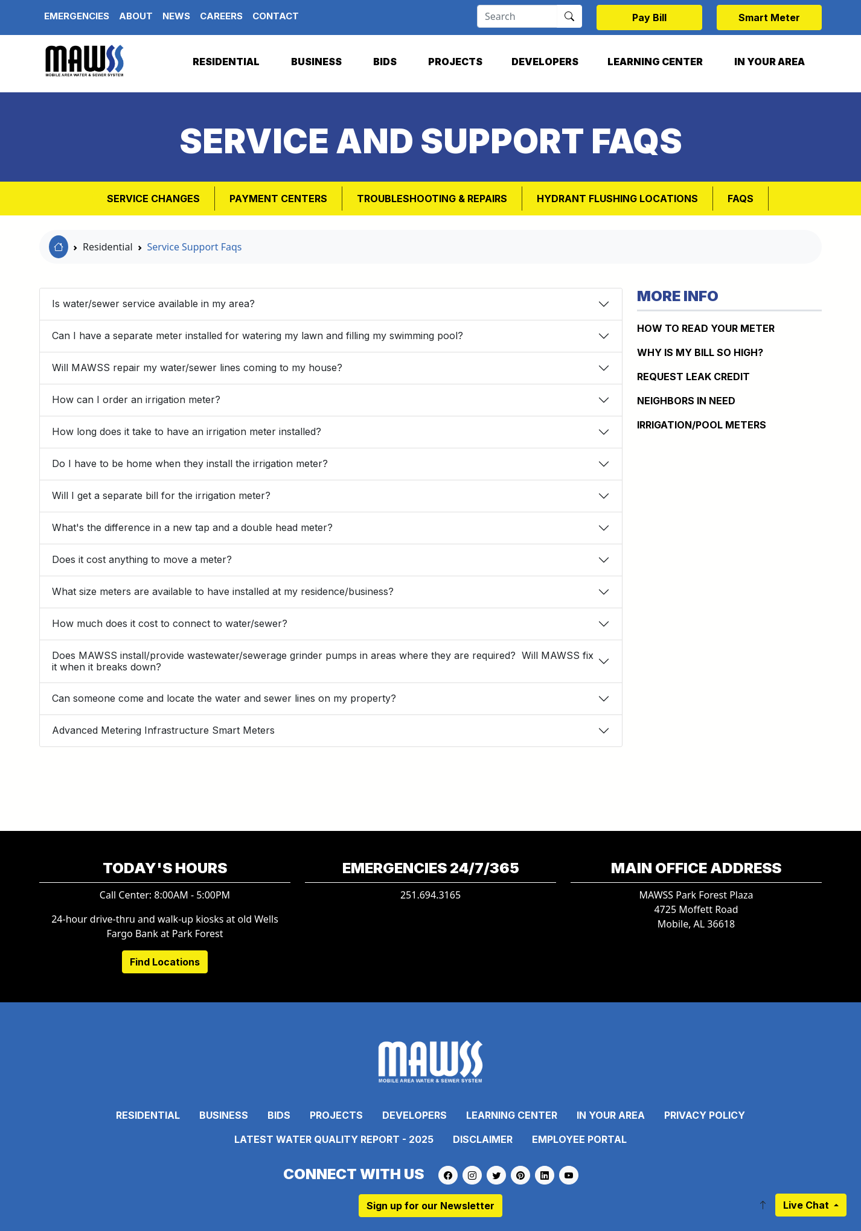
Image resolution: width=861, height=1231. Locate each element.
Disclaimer (483, 1139)
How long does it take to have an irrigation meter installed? (186, 431)
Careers (221, 16)
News (176, 16)
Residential (226, 62)
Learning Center (655, 62)
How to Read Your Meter (706, 328)
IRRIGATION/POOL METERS (701, 425)
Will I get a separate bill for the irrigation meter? (161, 495)
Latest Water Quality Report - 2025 (334, 1139)
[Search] (517, 16)
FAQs (741, 198)
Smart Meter (769, 17)
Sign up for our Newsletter (430, 1206)
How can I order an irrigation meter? (136, 399)
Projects (455, 62)
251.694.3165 (430, 895)
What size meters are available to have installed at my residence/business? (223, 591)
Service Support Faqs (194, 246)
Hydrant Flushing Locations (617, 198)
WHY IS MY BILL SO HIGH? (700, 352)
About (136, 16)
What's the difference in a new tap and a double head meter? (192, 527)
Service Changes (153, 198)
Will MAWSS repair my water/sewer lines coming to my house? (197, 367)
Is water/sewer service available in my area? (153, 303)
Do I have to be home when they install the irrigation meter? (190, 463)
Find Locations (165, 962)
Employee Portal (579, 1139)
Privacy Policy (704, 1115)
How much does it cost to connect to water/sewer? (169, 623)
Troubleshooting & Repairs (432, 198)
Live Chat (807, 1205)
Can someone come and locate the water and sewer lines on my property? (224, 698)
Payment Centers (278, 198)
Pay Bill (649, 17)
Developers (544, 62)
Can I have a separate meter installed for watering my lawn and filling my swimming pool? (257, 335)
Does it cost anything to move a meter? (142, 559)
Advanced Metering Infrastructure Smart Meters (163, 730)
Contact (275, 16)
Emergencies (76, 16)
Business (316, 62)
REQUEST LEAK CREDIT (693, 377)
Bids (385, 62)
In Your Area (769, 62)
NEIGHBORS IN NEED (686, 401)
